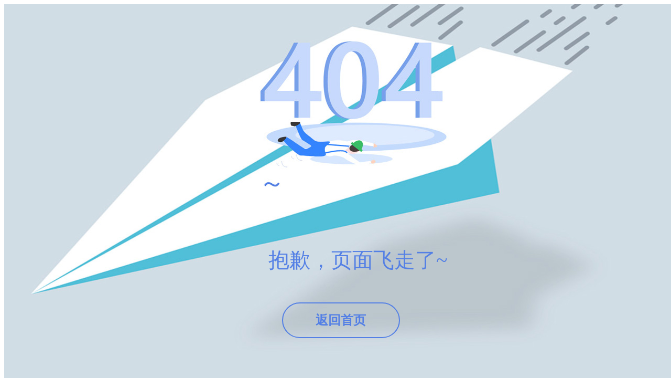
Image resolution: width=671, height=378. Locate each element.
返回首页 (341, 320)
